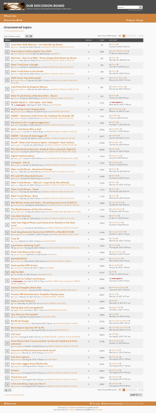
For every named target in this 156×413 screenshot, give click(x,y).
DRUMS (48, 178)
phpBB (69, 407)
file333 (16, 125)
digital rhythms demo (22, 155)
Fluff (15, 303)
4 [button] (132, 36)
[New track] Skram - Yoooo (25, 189)
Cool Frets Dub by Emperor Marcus (29, 86)
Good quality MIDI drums (24, 265)
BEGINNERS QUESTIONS (60, 111)
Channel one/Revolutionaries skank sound (33, 350)
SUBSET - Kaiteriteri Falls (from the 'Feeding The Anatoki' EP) (42, 115)
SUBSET (16, 118)
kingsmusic (17, 158)
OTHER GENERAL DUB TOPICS (65, 290)
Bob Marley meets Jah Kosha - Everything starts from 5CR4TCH (44, 202)
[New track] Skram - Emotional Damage (31, 169)
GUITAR (54, 254)
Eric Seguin (71, 410)
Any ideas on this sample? (24, 314)
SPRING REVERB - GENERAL (54, 297)
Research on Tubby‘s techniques (28, 278)
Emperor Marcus (19, 80)
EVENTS (56, 54)
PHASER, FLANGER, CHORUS (60, 261)
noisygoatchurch (19, 234)
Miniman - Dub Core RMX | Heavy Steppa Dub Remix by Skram (44, 57)
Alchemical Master (20, 290)
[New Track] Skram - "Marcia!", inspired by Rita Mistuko (40, 182)
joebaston (17, 359)
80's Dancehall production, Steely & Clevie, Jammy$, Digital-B (43, 149)
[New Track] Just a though (24, 64)
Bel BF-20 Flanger (20, 321)
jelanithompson (19, 111)
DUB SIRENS (52, 359)
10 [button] (140, 36)
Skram (15, 47)
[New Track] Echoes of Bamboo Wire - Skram (34, 95)
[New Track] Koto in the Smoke (27, 71)
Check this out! (19, 377)
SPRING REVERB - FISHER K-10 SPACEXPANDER (62, 337)
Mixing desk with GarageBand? (27, 307)
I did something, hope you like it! (28, 383)
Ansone (15, 370)
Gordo (15, 317)
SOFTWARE (56, 105)
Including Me (18, 346)
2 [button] (126, 36)
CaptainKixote (18, 205)
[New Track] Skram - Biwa (24, 195)
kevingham (17, 131)
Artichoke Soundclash (21, 323)
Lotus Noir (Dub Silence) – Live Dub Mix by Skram (37, 44)
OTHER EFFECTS (63, 330)
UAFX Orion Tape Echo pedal (26, 78)
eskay (15, 241)
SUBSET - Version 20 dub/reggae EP (29, 135)
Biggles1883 (18, 310)
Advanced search (135, 10)
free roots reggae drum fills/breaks (29, 363)
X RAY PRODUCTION (21, 54)
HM (14, 274)
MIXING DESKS (46, 274)
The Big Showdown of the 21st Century (31, 209)
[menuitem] (19, 20)
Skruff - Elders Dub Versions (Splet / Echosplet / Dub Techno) (42, 142)
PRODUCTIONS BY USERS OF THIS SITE (59, 47)
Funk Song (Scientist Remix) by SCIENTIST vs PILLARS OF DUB (42, 231)
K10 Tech (16, 334)
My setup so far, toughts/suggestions (30, 122)
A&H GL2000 (17, 272)
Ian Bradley (98, 410)
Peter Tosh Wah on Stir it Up (26, 252)
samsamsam (18, 261)
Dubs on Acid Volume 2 (23, 300)
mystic (15, 297)
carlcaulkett (17, 268)
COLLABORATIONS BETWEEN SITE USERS (60, 152)
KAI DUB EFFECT (19, 258)
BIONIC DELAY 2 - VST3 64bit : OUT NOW (31, 102)
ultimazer (17, 353)
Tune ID (15, 238)
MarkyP (16, 152)
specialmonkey (19, 254)
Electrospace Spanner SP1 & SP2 (27, 327)
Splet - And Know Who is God (26, 129)
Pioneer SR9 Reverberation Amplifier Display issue (37, 294)
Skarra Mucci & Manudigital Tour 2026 (31, 51)
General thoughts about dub (26, 287)
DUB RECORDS (50, 241)
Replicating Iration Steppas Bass (28, 109)
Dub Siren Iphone (20, 357)
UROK (15, 337)
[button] (120, 35)
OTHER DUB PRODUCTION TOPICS (65, 234)
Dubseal (16, 218)
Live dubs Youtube (21, 215)
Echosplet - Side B (20, 162)
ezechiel (19, 248)
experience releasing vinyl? (25, 245)
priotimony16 (18, 228)
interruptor (21, 105)
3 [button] (129, 36)
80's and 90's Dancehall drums (27, 175)
